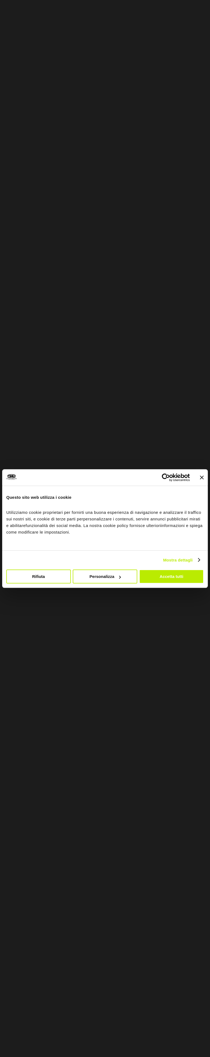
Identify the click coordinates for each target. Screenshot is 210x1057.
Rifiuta (38, 576)
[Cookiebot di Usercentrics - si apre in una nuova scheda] (166, 477)
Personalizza (105, 576)
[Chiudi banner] (202, 477)
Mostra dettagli (177, 560)
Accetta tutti (171, 576)
